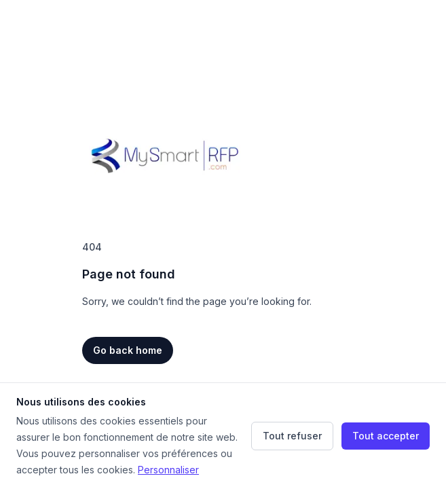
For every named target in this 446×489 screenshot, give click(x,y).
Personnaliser (168, 469)
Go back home (127, 350)
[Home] (164, 155)
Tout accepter (385, 435)
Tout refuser (292, 435)
